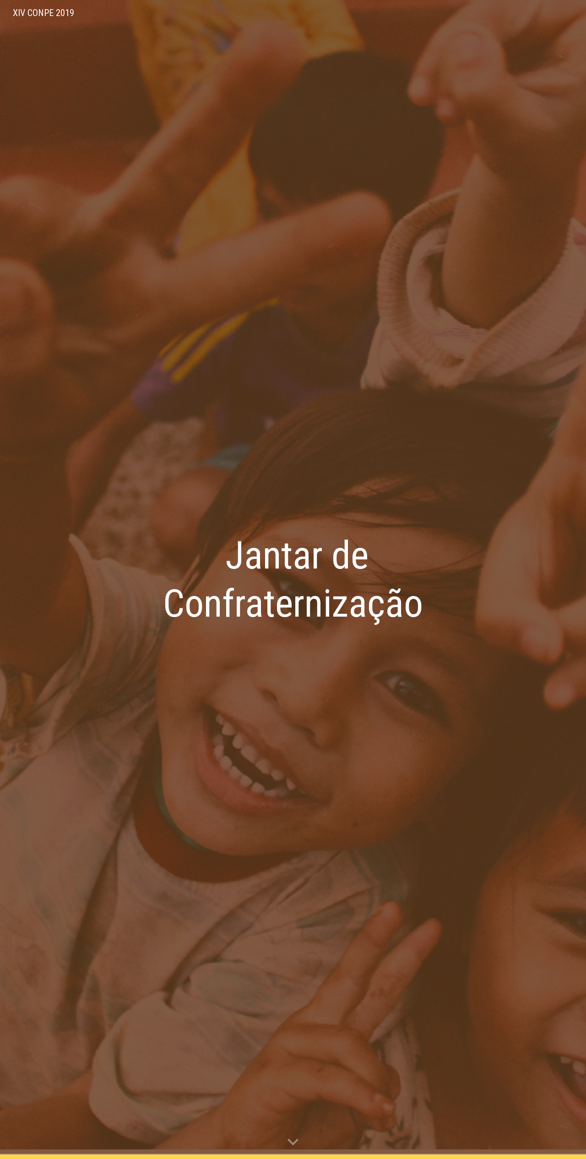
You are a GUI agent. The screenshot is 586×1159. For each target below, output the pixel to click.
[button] (293, 1142)
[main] (293, 579)
